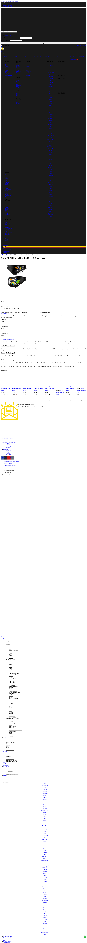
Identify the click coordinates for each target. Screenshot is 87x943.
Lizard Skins (45, 852)
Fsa (45, 827)
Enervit (44, 824)
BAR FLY (45, 799)
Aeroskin (45, 789)
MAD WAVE (45, 856)
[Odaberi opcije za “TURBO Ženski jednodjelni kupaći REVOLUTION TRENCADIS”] (17, 397)
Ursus (45, 925)
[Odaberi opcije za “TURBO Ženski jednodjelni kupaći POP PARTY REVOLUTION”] (39, 397)
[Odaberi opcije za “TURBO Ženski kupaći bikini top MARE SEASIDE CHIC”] (60, 397)
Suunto (44, 909)
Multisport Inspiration (45, 865)
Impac (45, 833)
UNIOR (45, 923)
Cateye (44, 812)
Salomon (45, 894)
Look (45, 854)
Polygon (45, 881)
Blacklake (45, 806)
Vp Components (44, 932)
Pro (45, 883)
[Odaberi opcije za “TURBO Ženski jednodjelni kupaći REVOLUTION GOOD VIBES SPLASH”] (28, 397)
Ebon (45, 818)
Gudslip (45, 829)
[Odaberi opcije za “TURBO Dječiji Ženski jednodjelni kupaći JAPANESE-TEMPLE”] (81, 397)
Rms (45, 890)
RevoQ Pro (44, 886)
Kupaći (2, 390)
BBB (45, 801)
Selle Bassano (45, 900)
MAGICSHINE (44, 860)
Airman (45, 791)
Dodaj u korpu (46, 312)
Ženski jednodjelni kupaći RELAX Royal (5, 388)
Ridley (44, 888)
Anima (44, 795)
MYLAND (44, 867)
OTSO (44, 873)
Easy (45, 816)
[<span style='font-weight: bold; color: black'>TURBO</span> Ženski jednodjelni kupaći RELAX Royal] (6, 379)
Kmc (45, 843)
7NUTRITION (45, 785)
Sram (45, 906)
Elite (45, 822)
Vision (44, 928)
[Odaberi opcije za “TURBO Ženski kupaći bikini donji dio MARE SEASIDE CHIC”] (49, 397)
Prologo (45, 885)
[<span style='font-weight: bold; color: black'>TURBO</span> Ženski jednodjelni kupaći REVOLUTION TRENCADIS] (17, 379)
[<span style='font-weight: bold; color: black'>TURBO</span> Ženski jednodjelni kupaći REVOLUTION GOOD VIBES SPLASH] (28, 379)
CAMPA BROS (44, 810)
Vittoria (45, 930)
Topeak (45, 917)
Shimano (45, 904)
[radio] (2, 309)
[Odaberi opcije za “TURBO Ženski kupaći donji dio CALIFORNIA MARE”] (70, 397)
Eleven (44, 820)
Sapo (45, 896)
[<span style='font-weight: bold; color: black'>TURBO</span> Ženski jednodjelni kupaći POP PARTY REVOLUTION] (39, 379)
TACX (44, 913)
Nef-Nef (45, 869)
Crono (45, 814)
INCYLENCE (45, 835)
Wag (45, 934)
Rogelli (44, 892)
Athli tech (45, 797)
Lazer (45, 846)
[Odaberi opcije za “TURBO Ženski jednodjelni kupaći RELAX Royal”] (6, 397)
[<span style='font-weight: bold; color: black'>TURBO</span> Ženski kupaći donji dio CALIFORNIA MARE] (71, 379)
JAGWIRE (44, 839)
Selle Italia (45, 902)
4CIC (45, 783)
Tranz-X (45, 919)
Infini (45, 837)
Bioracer (45, 804)
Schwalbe (45, 898)
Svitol (45, 911)
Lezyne (44, 848)
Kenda (44, 841)
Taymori (45, 915)
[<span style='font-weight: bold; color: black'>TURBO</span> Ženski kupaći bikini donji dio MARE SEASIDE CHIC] (50, 379)
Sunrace (45, 907)
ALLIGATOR (45, 793)
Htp (45, 831)
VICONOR (44, 927)
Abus (45, 787)
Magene (45, 858)
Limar (45, 850)
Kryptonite (44, 844)
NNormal (45, 871)
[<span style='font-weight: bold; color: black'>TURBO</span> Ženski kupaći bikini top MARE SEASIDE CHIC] (60, 378)
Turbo (45, 921)
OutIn (45, 875)
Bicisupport (44, 803)
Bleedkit (45, 808)
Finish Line (44, 825)
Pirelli (45, 879)
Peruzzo (45, 877)
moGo (45, 862)
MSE (45, 864)
